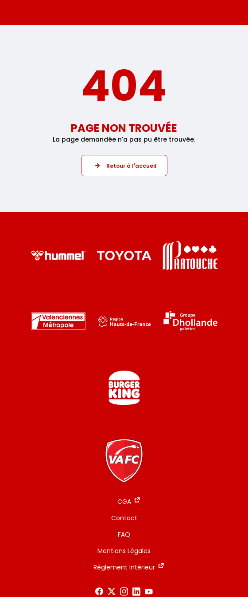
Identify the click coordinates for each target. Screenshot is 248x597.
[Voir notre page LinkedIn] (136, 591)
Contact (124, 518)
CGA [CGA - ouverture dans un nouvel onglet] (124, 501)
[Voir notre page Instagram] (124, 591)
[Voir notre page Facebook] (99, 591)
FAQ (124, 534)
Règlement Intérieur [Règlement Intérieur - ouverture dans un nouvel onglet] (124, 567)
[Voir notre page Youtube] (148, 591)
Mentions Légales (124, 550)
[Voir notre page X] (111, 591)
